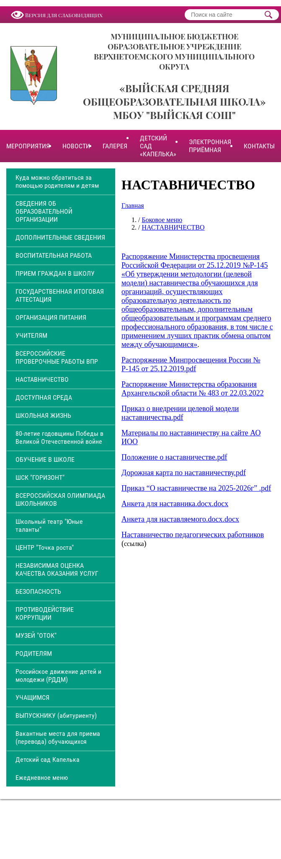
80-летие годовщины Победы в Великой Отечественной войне (59, 437)
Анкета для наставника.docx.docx (174, 503)
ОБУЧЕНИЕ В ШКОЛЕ (45, 459)
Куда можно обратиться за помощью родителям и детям (57, 181)
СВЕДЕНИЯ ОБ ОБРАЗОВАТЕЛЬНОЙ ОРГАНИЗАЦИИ (43, 211)
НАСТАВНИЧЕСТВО (42, 379)
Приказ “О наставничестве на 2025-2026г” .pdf (196, 488)
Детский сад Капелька (47, 759)
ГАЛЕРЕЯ (115, 146)
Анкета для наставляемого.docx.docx (180, 519)
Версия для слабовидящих (64, 14)
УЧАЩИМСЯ (32, 697)
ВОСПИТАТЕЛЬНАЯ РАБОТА (53, 255)
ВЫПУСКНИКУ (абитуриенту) (56, 715)
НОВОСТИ (76, 146)
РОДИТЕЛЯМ (33, 653)
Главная (132, 205)
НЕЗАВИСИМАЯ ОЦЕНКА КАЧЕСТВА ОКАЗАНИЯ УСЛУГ (56, 569)
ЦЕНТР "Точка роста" (44, 547)
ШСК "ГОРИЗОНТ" (39, 477)
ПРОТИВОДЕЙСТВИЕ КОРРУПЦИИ (44, 613)
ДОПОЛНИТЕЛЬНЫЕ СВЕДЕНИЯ (60, 237)
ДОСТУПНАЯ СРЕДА (43, 397)
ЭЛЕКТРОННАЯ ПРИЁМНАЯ (210, 146)
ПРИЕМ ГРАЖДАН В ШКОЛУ (55, 273)
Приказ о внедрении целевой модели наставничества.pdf (180, 413)
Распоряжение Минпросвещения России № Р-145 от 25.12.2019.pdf (190, 364)
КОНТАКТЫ (259, 146)
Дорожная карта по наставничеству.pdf (183, 472)
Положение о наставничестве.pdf (174, 457)
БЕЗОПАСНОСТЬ (38, 591)
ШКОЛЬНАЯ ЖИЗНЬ (43, 415)
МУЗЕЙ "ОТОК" (36, 635)
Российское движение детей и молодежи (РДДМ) (58, 675)
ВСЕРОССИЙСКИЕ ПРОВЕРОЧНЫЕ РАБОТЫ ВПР (56, 357)
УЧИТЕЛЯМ (31, 335)
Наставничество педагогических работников (192, 534)
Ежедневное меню (41, 777)
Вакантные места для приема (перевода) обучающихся (57, 737)
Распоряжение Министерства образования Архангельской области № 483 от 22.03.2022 (192, 388)
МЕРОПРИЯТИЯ (28, 146)
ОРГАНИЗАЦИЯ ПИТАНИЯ (50, 317)
